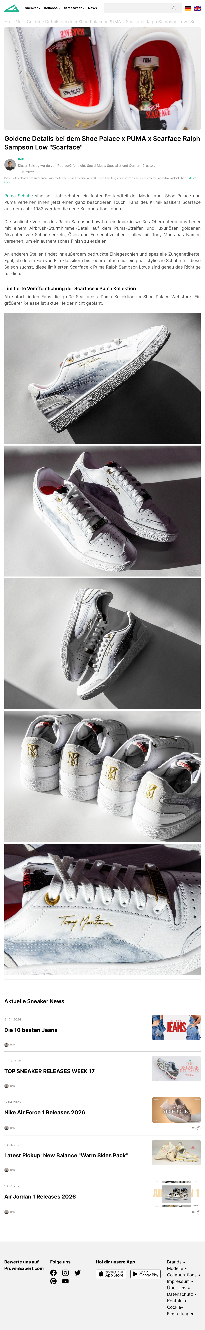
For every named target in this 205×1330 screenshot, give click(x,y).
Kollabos (51, 8)
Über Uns (176, 1287)
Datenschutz (180, 1294)
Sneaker (31, 8)
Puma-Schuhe (18, 195)
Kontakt (175, 1300)
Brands (174, 1262)
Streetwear (73, 8)
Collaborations (182, 1274)
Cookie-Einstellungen (181, 1310)
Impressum (178, 1281)
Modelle (175, 1268)
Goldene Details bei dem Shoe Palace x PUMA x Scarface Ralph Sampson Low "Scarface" (114, 21)
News (92, 8)
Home (10, 21)
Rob (21, 159)
